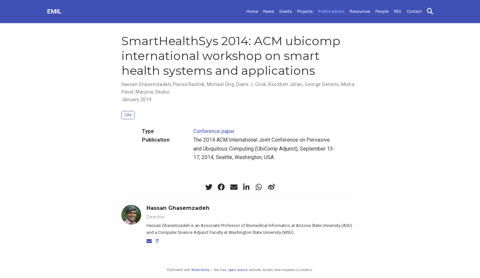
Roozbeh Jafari (285, 84)
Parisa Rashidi (189, 84)
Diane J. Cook (251, 84)
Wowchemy (200, 270)
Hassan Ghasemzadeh (146, 84)
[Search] (430, 11)
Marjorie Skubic (153, 92)
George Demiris (322, 84)
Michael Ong (220, 84)
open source (238, 270)
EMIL (54, 11)
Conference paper (214, 131)
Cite (128, 114)
